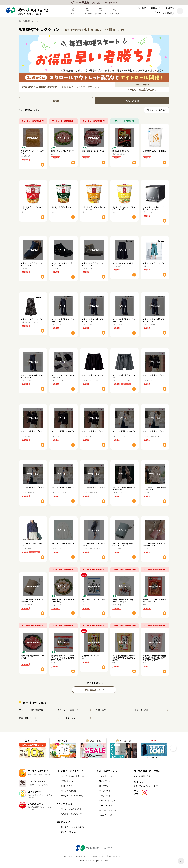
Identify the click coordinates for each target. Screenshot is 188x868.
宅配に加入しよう (68, 781)
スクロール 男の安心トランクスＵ (93, 376)
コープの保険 (104, 790)
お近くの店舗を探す (142, 776)
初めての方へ (143, 8)
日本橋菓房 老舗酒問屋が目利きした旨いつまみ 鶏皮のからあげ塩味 (123, 657)
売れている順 (132, 100)
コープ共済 (104, 785)
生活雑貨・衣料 (141, 710)
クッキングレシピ (68, 831)
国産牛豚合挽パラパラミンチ (62, 151)
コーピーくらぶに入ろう (71, 808)
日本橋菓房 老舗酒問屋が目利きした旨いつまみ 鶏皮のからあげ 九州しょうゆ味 (154, 657)
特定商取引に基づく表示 (118, 856)
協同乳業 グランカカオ (121, 151)
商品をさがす (100, 13)
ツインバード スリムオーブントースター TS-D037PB (154, 208)
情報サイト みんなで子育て (72, 813)
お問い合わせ (81, 856)
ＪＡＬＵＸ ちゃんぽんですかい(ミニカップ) (123, 208)
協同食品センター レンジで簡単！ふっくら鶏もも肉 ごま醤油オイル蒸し (62, 657)
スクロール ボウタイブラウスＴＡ (32, 544)
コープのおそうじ (106, 805)
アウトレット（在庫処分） (68, 710)
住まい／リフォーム (107, 810)
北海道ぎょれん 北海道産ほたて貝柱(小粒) (62, 600)
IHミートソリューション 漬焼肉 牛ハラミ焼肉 (154, 600)
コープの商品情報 (68, 790)
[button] (173, 748)
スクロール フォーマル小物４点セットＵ (62, 376)
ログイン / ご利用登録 (164, 13)
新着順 (56, 100)
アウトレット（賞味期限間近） (32, 710)
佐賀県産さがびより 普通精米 (154, 151)
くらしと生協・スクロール (69, 718)
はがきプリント (105, 781)
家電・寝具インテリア (29, 718)
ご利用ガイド (155, 8)
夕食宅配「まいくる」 (107, 800)
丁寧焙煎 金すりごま (90, 655)
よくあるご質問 (168, 8)
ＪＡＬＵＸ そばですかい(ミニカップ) (63, 208)
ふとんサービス (105, 776)
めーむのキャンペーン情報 (72, 795)
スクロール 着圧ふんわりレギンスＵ (93, 544)
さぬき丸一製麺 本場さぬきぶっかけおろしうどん (123, 600)
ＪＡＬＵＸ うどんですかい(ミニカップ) (32, 208)
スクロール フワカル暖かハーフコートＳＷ (123, 488)
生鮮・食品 (101, 710)
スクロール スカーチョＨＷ (122, 263)
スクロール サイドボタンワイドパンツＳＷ (62, 320)
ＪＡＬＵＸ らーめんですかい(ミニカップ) (93, 208)
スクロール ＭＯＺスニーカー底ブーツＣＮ (32, 264)
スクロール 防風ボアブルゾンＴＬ (154, 376)
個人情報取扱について (97, 856)
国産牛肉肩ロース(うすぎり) (93, 151)
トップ (73, 13)
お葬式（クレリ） (105, 815)
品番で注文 (114, 13)
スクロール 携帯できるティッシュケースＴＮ (123, 544)
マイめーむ (87, 13)
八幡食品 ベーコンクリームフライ (32, 152)
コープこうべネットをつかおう (74, 776)
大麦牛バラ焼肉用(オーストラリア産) (32, 656)
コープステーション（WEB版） (73, 826)
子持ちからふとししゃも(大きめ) (93, 600)
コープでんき (104, 795)
